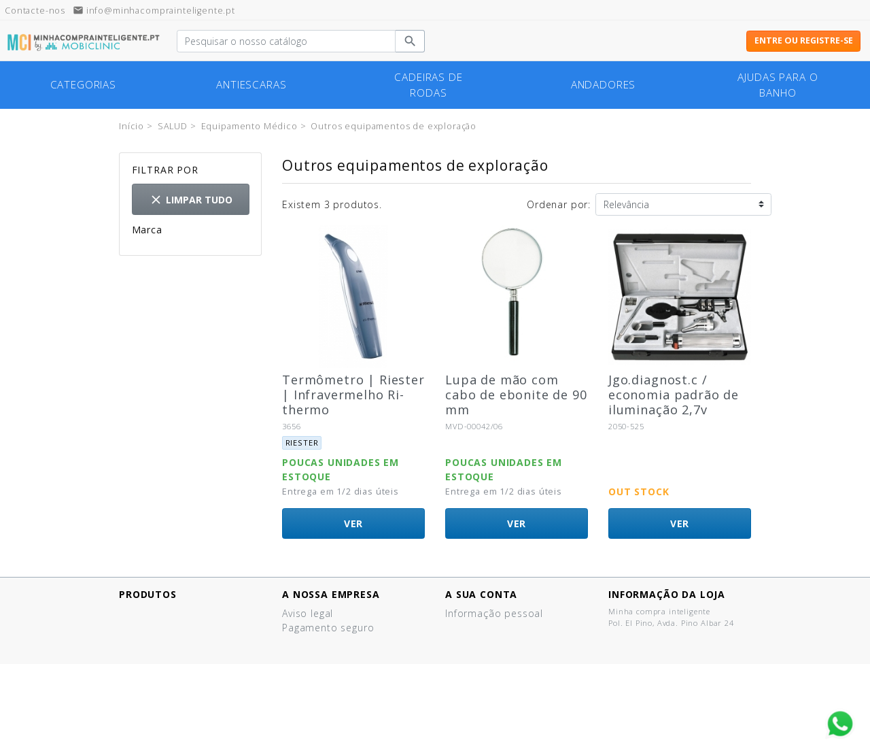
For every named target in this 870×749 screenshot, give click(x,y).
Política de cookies (328, 656)
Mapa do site (314, 713)
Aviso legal (307, 613)
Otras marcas (186, 265)
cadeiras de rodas (428, 85)
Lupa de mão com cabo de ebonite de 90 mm (516, 394)
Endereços (471, 641)
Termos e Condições (332, 670)
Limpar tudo (190, 200)
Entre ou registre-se (803, 40)
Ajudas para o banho (777, 85)
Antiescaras (251, 85)
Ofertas (137, 613)
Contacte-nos (315, 699)
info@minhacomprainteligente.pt (154, 10)
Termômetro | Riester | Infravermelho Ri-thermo (353, 394)
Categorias (83, 85)
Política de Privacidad (334, 641)
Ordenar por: (559, 204)
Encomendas (476, 627)
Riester (170, 250)
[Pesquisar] (286, 41)
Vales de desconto (491, 656)
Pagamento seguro (328, 627)
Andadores (603, 85)
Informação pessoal (494, 613)
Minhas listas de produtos (509, 670)
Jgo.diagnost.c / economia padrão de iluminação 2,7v (673, 394)
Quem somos (315, 684)
